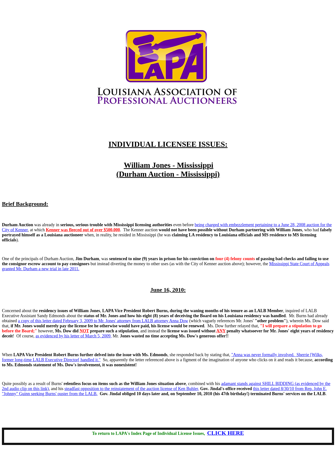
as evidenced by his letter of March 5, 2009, (73, 336)
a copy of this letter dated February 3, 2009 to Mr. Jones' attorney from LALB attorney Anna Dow (103, 320)
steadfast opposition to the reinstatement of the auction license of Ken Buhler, (131, 388)
